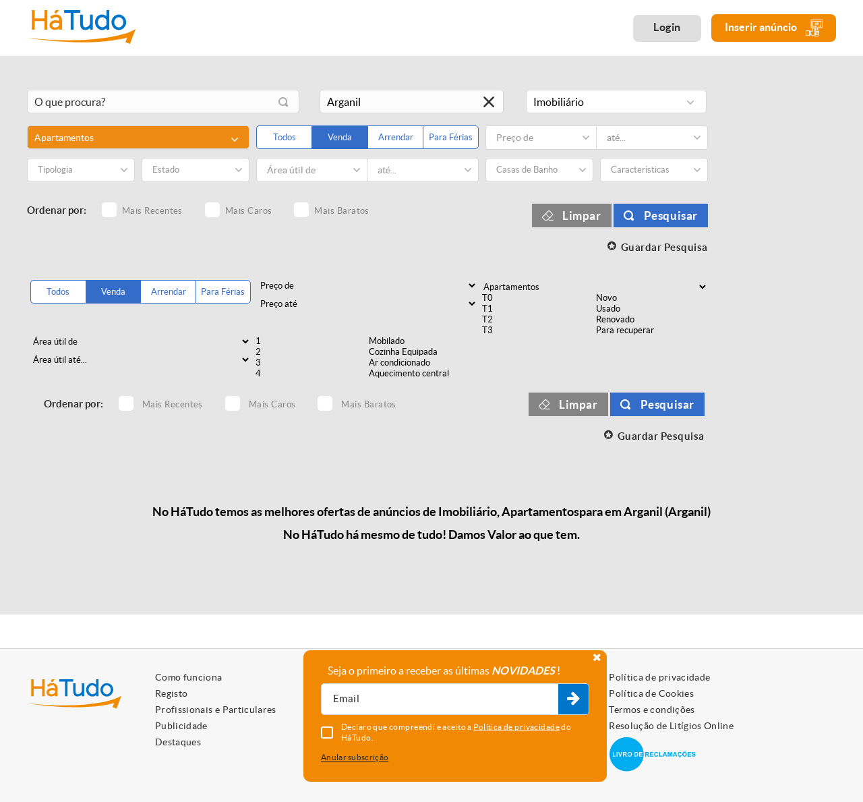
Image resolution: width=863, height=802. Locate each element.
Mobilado (424, 341)
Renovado (651, 319)
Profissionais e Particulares (215, 709)
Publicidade (181, 725)
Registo (171, 693)
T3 (537, 330)
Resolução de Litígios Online (671, 725)
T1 (537, 309)
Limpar (581, 215)
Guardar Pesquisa (664, 247)
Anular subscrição (354, 757)
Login (667, 27)
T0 (537, 298)
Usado (651, 309)
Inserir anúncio (774, 28)
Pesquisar (671, 215)
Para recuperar (651, 330)
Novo (651, 298)
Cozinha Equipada (424, 352)
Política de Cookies (651, 693)
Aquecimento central (424, 373)
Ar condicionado (424, 362)
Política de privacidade (659, 677)
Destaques (178, 742)
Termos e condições (651, 709)
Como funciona (188, 677)
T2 (537, 319)
